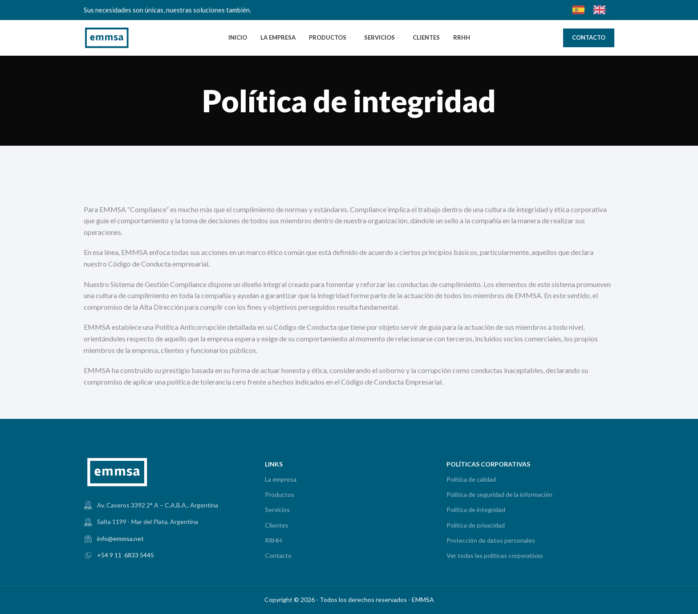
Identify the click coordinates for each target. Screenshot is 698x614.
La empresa (280, 479)
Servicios (277, 509)
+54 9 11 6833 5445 (125, 555)
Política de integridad (475, 509)
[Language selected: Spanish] (593, 9)
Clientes (276, 525)
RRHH (273, 540)
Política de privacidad (475, 525)
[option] (601, 9)
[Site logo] (107, 37)
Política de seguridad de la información (499, 494)
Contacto (278, 555)
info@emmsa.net (120, 538)
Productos (279, 494)
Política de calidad (471, 479)
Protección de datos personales (490, 540)
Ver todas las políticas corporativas (494, 555)
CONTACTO (588, 37)
